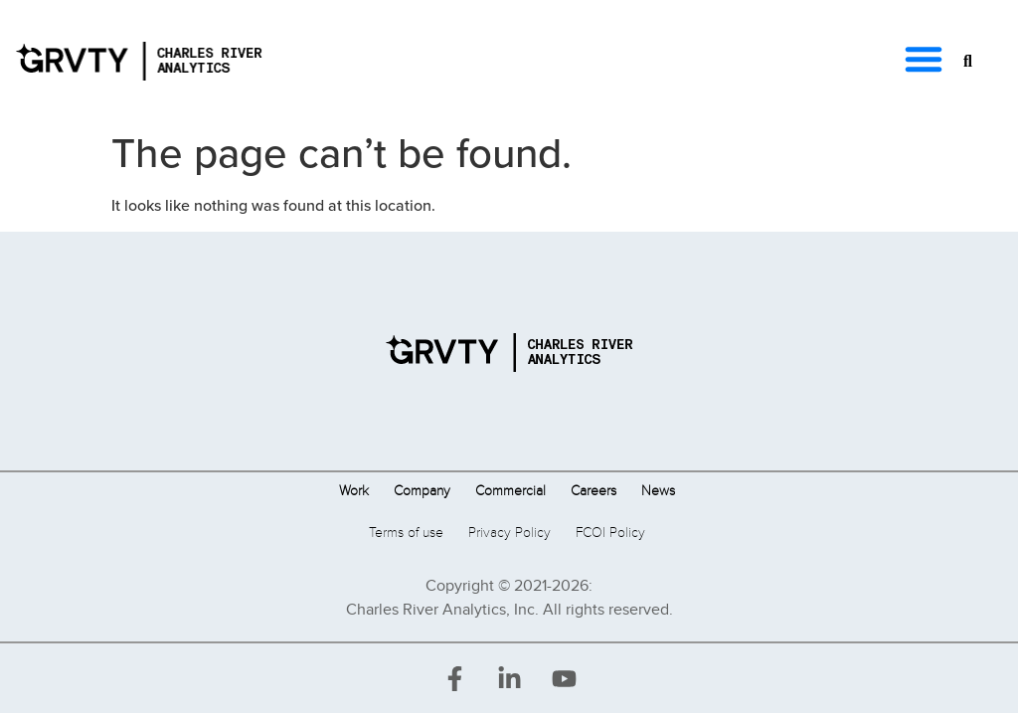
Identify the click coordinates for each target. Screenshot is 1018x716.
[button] (923, 59)
